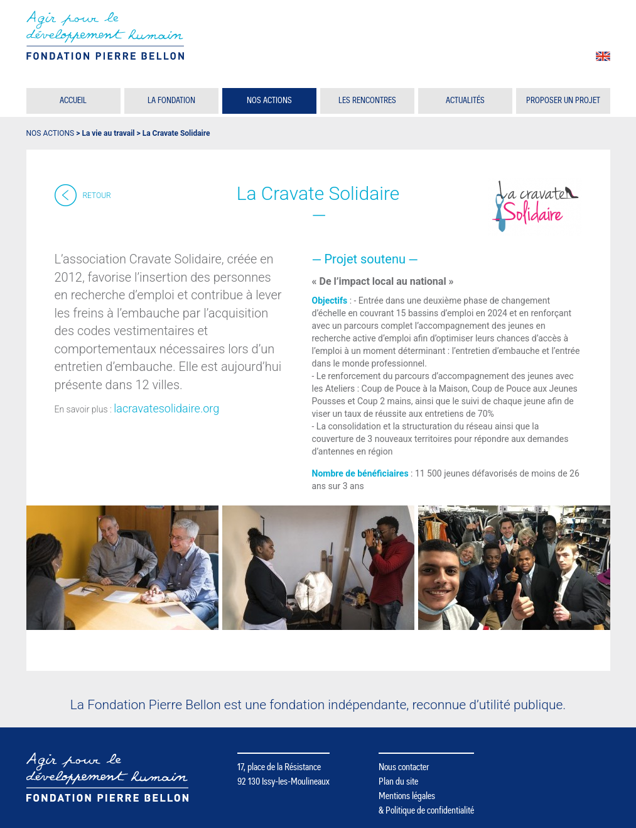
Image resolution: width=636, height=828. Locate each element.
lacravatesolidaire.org (166, 408)
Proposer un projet (563, 100)
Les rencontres (367, 100)
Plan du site (398, 781)
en (603, 56)
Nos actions (269, 100)
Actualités (465, 100)
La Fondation (171, 100)
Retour (97, 195)
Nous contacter (404, 767)
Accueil (73, 100)
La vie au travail (108, 133)
